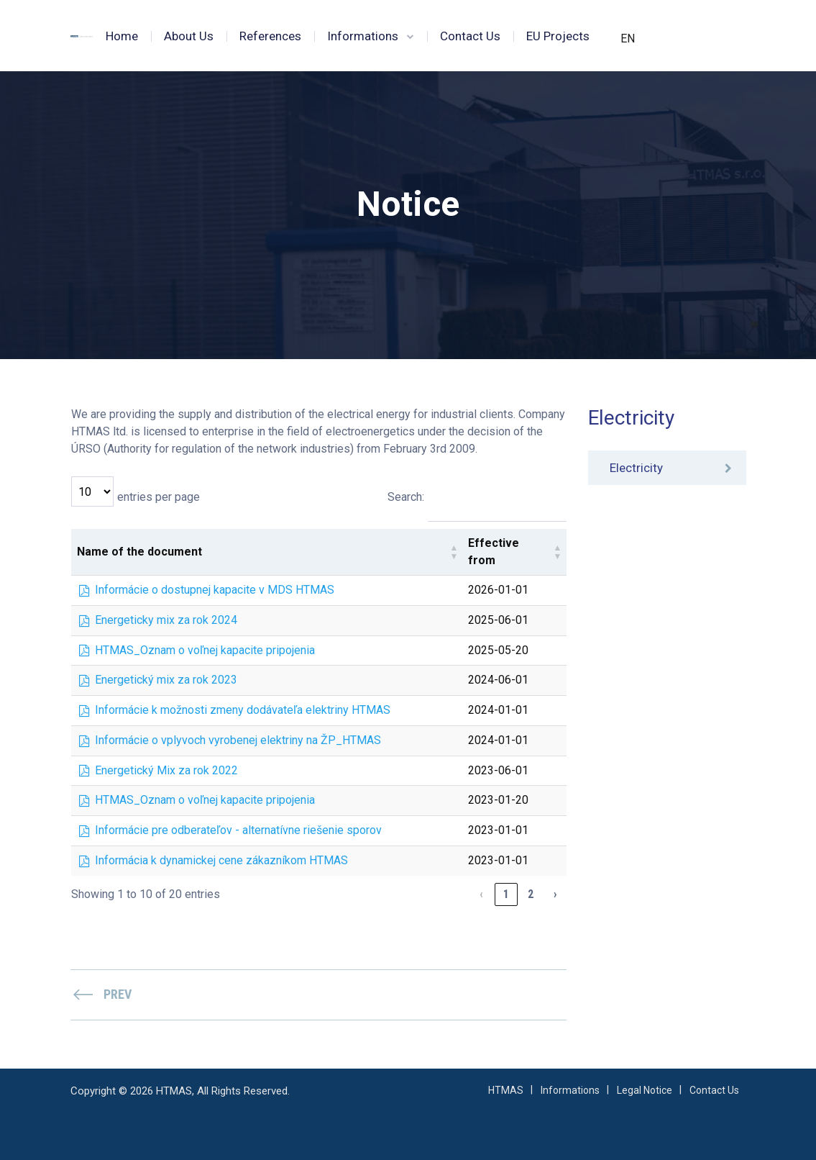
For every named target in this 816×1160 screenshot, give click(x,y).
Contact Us (470, 36)
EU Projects (558, 36)
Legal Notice (644, 1090)
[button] (453, 552)
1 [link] (506, 894)
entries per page (158, 497)
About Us (189, 36)
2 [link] (530, 894)
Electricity (636, 468)
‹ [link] (481, 894)
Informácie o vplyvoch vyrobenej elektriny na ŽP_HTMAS (238, 740)
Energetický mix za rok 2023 (166, 680)
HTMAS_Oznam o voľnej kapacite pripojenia (205, 650)
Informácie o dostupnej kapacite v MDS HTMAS (214, 590)
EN (627, 38)
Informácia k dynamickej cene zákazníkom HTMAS (221, 860)
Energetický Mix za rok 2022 (166, 770)
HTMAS (505, 1090)
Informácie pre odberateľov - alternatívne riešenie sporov (238, 830)
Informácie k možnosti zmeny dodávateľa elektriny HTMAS (242, 710)
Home (122, 36)
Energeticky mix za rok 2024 (166, 620)
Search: (406, 497)
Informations (362, 36)
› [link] (555, 894)
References (270, 36)
